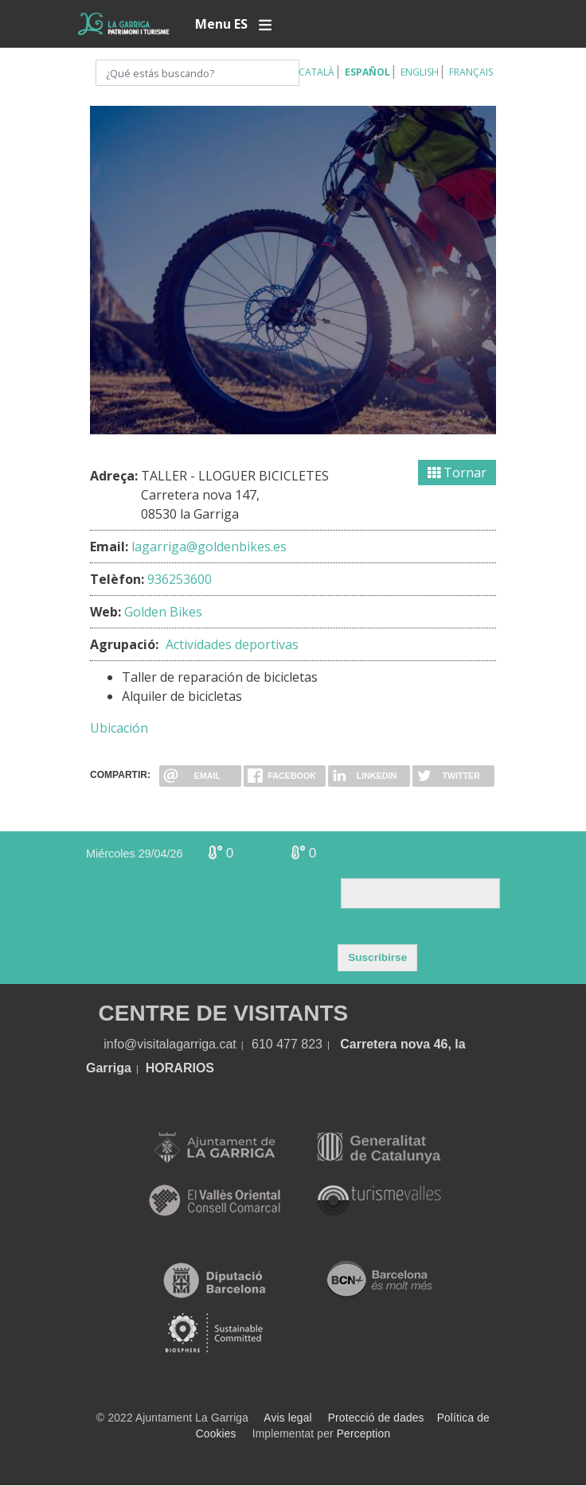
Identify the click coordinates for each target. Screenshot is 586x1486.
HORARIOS (180, 1068)
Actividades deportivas (232, 644)
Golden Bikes (163, 611)
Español (367, 72)
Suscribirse (377, 957)
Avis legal (287, 1418)
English (419, 72)
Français (471, 72)
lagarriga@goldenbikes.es (209, 546)
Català (316, 72)
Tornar (457, 472)
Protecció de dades (376, 1418)
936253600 (179, 579)
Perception (364, 1434)
